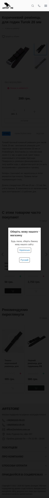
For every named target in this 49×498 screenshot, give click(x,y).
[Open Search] (32, 5)
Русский (24, 260)
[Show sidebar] (45, 5)
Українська (24, 250)
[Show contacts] (39, 5)
